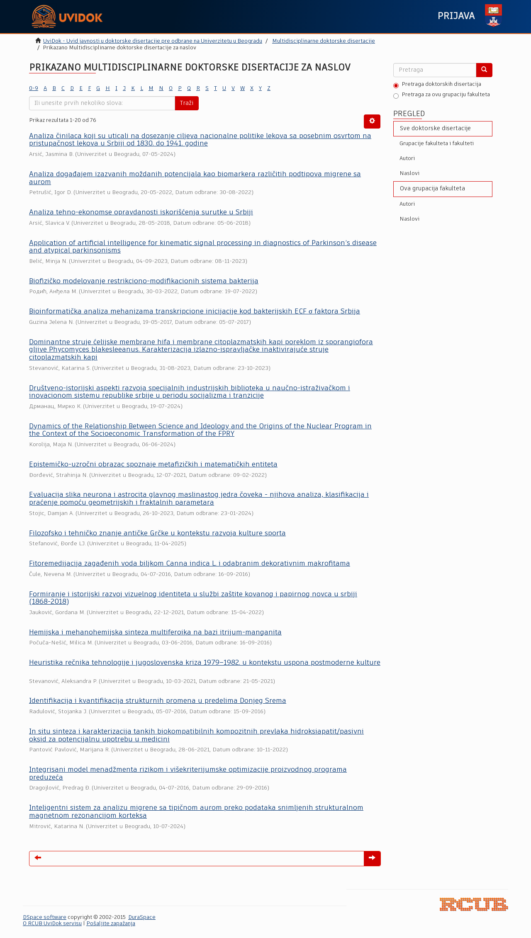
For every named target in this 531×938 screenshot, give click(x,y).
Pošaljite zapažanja (110, 923)
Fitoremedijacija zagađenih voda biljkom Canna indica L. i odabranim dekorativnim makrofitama (189, 563)
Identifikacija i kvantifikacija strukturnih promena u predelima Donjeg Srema (157, 701)
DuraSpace (142, 917)
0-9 (33, 88)
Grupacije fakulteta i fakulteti (436, 143)
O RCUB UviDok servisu (52, 923)
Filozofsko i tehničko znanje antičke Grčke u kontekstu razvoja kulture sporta (157, 533)
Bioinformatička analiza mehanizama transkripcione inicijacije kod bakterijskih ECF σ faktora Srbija (194, 311)
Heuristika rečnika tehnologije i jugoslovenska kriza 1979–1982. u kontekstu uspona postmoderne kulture (204, 662)
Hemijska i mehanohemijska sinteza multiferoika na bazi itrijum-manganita (155, 632)
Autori (407, 158)
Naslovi (409, 173)
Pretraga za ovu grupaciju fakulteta (441, 95)
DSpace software (44, 917)
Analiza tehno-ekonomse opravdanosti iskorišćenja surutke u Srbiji (141, 212)
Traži (186, 103)
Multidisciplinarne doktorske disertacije (323, 41)
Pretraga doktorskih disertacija (437, 85)
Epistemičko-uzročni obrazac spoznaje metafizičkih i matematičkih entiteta (153, 464)
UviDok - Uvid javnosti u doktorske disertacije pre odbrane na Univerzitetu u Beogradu (152, 41)
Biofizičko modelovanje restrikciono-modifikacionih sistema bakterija (143, 281)
